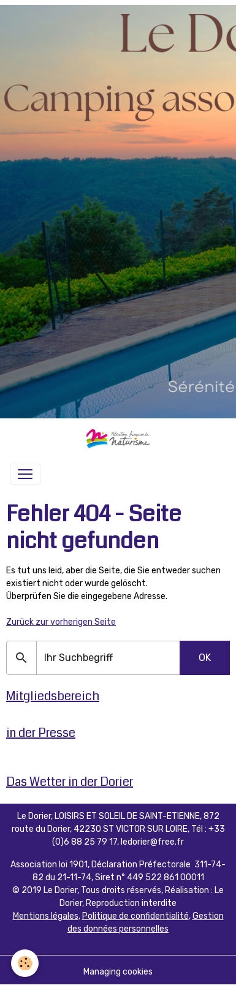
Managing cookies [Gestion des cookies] (118, 972)
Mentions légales (45, 916)
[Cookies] (25, 963)
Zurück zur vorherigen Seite (61, 622)
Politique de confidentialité (135, 916)
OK (205, 657)
